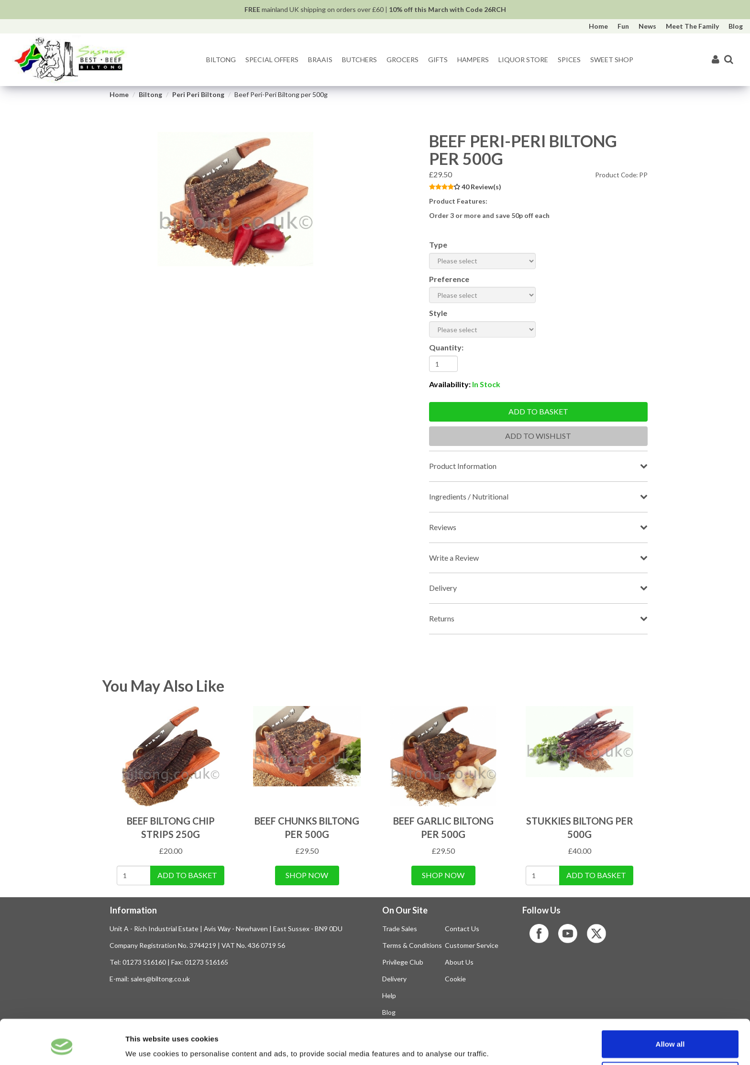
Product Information (462, 465)
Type (438, 244)
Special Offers (271, 59)
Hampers (473, 59)
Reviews (442, 527)
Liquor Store (523, 59)
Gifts (438, 59)
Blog (735, 26)
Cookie (455, 979)
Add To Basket (187, 875)
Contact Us (462, 928)
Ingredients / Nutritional (468, 496)
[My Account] (715, 60)
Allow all (670, 1005)
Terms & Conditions (412, 945)
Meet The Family (692, 26)
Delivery (443, 587)
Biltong (221, 59)
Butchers (359, 59)
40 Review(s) (481, 187)
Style (438, 312)
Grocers (402, 59)
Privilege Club (402, 962)
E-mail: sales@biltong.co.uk (150, 979)
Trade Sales (399, 928)
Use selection (670, 1037)
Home (598, 26)
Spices (569, 59)
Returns (441, 618)
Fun (623, 26)
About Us (459, 962)
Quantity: (446, 347)
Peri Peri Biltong (198, 94)
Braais (320, 59)
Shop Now (307, 875)
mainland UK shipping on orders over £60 (314, 9)
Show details (502, 1046)
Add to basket (538, 411)
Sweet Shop (611, 59)
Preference (449, 278)
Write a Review (454, 557)
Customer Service (471, 945)
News (647, 26)
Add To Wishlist (538, 435)
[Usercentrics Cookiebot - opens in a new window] (62, 1046)
